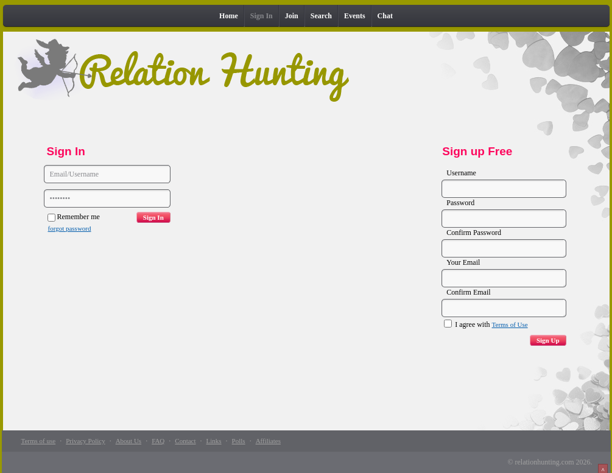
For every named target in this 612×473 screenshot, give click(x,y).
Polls (238, 440)
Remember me (73, 216)
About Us (128, 440)
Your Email (463, 262)
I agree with (485, 324)
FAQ (158, 440)
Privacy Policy (85, 440)
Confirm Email (468, 292)
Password (460, 202)
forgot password (69, 228)
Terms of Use (510, 324)
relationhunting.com (544, 462)
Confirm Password (473, 232)
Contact (185, 440)
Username (461, 173)
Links (214, 440)
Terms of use (38, 440)
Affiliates (268, 440)
